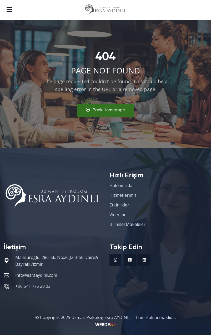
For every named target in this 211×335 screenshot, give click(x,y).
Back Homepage (105, 110)
